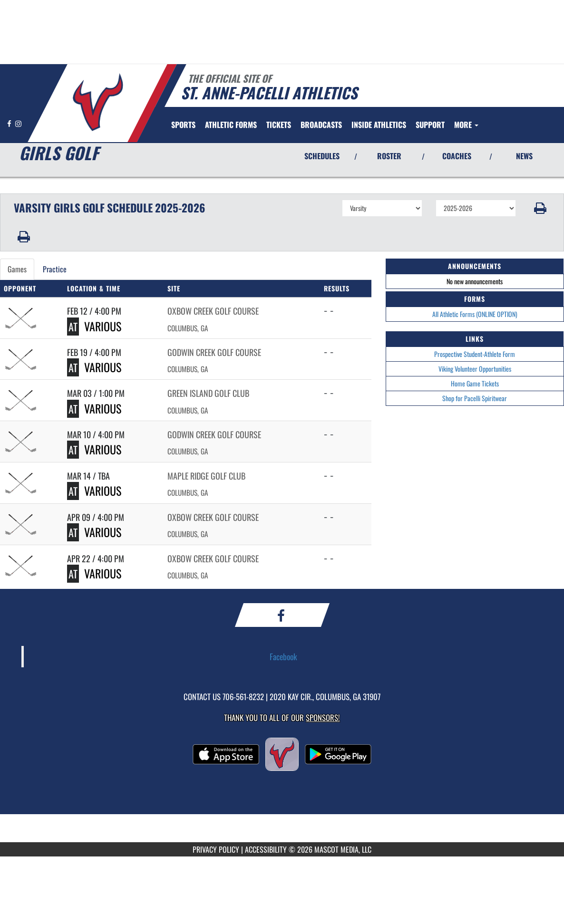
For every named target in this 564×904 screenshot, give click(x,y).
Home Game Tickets (475, 383)
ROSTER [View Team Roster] (389, 156)
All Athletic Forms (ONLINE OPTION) (474, 314)
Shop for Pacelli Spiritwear (474, 398)
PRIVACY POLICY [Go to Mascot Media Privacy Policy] (216, 849)
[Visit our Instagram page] (18, 123)
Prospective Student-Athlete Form (474, 354)
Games (17, 269)
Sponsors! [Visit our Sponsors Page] (323, 717)
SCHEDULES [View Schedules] (322, 156)
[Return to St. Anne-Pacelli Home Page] (97, 102)
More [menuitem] (466, 124)
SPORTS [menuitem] (183, 124)
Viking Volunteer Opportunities (474, 369)
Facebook (283, 656)
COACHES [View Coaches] (456, 156)
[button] (540, 208)
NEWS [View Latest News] (524, 156)
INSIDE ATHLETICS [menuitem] (378, 124)
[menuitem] (231, 124)
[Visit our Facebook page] (10, 123)
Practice (55, 269)
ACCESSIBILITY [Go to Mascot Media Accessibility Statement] (266, 849)
